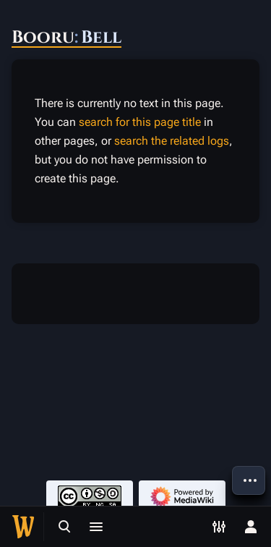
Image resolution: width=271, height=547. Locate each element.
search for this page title (140, 122)
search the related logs (171, 141)
